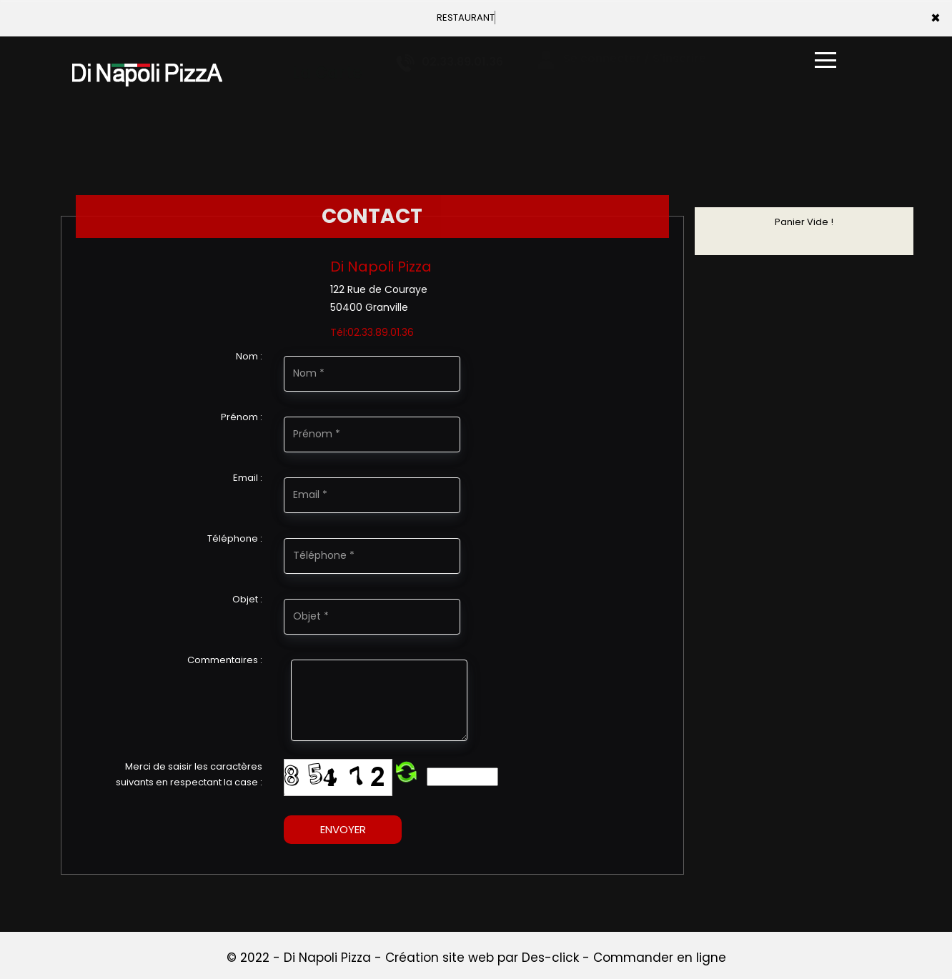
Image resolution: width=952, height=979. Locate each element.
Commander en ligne (659, 957)
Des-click (550, 957)
